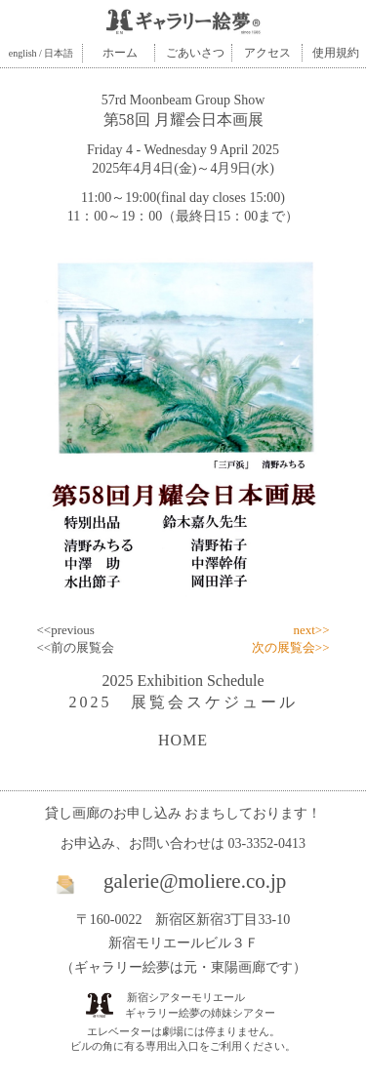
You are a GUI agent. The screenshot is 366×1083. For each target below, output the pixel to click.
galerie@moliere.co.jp (194, 881)
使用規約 (335, 53)
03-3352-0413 (266, 843)
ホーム (120, 53)
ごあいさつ (195, 53)
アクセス (267, 53)
